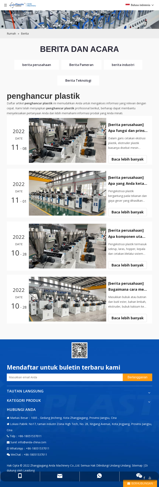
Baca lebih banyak (129, 162)
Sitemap (137, 465)
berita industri (123, 65)
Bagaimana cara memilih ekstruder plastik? (129, 289)
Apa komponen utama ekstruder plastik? (129, 236)
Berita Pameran (81, 65)
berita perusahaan (36, 65)
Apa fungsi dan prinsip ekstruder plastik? (129, 130)
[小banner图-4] (79, 14)
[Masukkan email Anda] (64, 377)
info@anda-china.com (32, 442)
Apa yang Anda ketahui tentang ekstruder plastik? (129, 183)
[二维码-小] (79, 350)
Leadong (29, 470)
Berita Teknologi (78, 80)
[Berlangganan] (137, 377)
